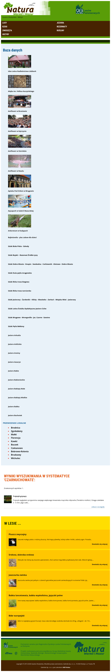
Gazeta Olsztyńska (9, 17)
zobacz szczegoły (98, 507)
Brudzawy (16, 454)
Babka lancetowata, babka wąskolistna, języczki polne (36, 595)
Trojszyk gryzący (20, 496)
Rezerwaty (62, 26)
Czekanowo (17, 448)
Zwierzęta (7, 30)
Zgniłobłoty (16, 431)
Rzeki (4, 26)
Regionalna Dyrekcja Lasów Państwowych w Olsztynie (46, 645)
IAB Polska (66, 667)
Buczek (14, 444)
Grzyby (5, 34)
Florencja (15, 437)
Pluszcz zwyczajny (18, 534)
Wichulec (15, 458)
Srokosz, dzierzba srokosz (21, 554)
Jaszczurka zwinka (18, 575)
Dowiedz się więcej (99, 544)
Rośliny (60, 30)
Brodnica (15, 427)
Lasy (4, 23)
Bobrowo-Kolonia (20, 451)
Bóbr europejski (16, 615)
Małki (14, 434)
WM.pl (20, 17)
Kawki (14, 441)
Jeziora (60, 23)
